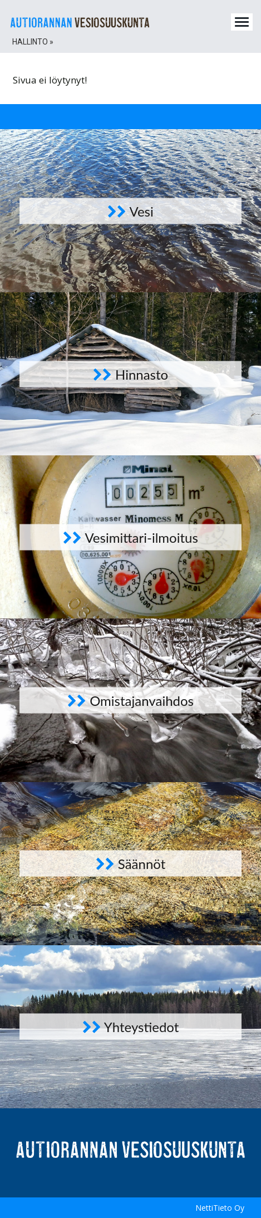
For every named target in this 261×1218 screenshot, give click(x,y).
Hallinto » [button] (32, 41)
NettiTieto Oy (219, 1207)
